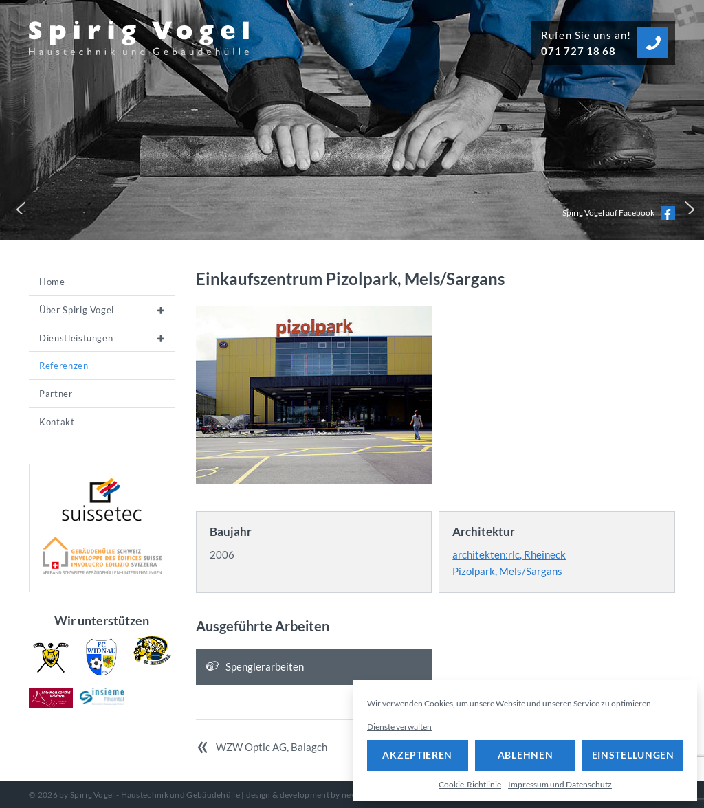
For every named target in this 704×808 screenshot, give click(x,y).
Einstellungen (633, 755)
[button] (17, 206)
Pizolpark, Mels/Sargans (507, 571)
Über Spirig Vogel (76, 309)
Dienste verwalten (399, 726)
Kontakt (57, 421)
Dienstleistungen (76, 338)
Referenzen (64, 365)
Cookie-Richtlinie (470, 784)
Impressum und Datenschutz (560, 784)
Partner (56, 393)
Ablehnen (525, 755)
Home (52, 281)
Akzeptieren (417, 755)
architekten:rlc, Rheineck (509, 554)
